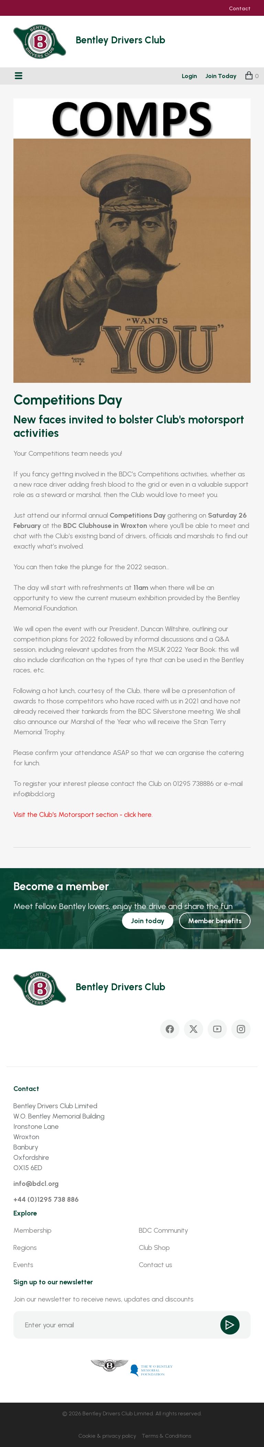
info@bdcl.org (36, 1183)
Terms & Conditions (166, 1436)
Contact (240, 8)
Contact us (155, 1265)
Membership (32, 1230)
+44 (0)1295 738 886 (46, 1199)
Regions (25, 1247)
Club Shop (154, 1247)
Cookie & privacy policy (107, 1436)
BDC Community (163, 1230)
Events (23, 1265)
